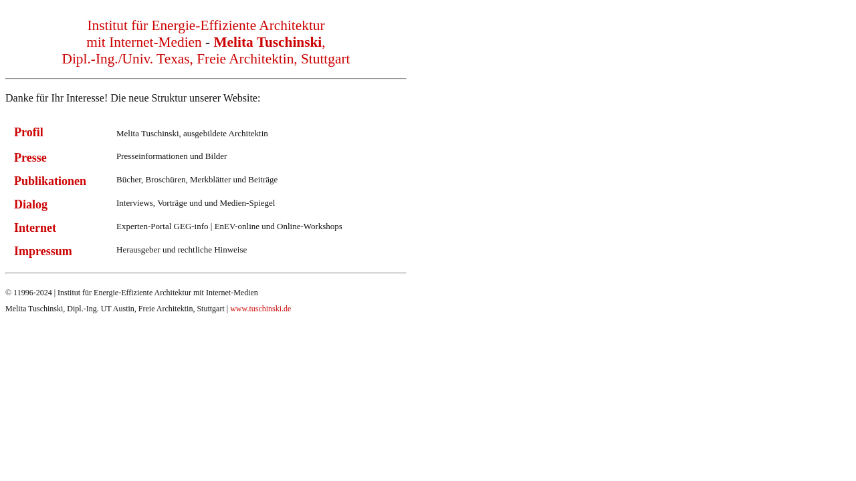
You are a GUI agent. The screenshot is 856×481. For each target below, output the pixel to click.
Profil (28, 132)
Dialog (30, 204)
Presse (30, 157)
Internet (35, 227)
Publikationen (50, 181)
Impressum (43, 251)
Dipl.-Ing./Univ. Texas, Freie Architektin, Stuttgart (206, 59)
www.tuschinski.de (260, 308)
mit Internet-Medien (143, 42)
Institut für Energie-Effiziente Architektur (205, 25)
